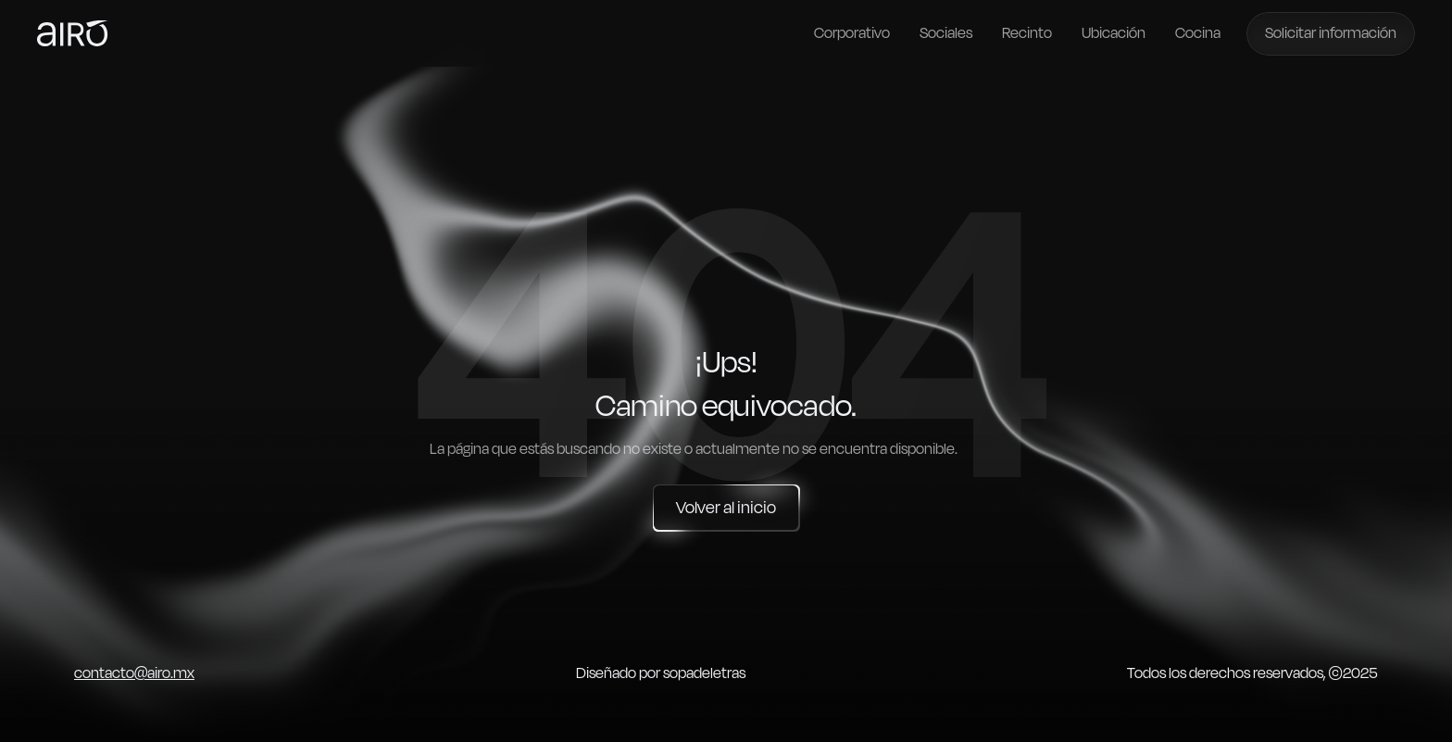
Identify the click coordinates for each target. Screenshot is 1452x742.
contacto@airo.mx (134, 673)
